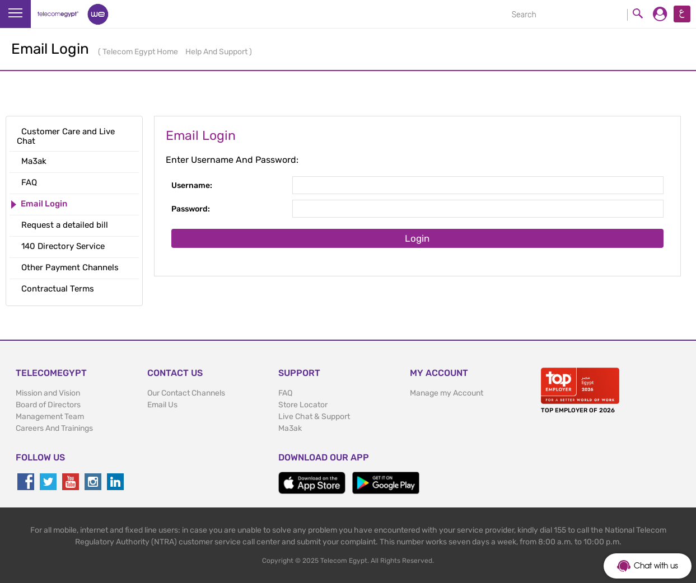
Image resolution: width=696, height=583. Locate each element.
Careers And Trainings (54, 428)
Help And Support (217, 52)
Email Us (162, 405)
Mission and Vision (48, 393)
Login (417, 238)
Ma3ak (290, 428)
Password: (190, 209)
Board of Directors (48, 405)
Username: (191, 185)
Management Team (50, 416)
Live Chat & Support (314, 416)
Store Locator (303, 405)
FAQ (285, 393)
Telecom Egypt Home (141, 52)
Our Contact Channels (186, 393)
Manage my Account (446, 393)
